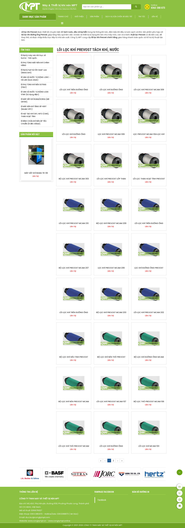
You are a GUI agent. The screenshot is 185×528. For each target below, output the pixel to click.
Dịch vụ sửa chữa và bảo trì (118, 17)
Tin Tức (141, 17)
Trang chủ (63, 17)
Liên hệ (155, 17)
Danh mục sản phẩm (34, 16)
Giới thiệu (79, 17)
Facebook (102, 500)
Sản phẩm (94, 17)
